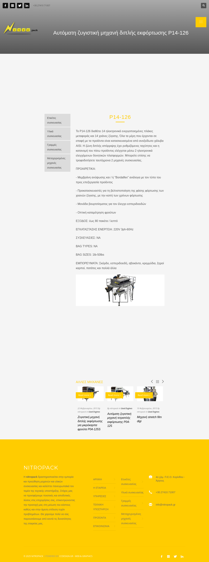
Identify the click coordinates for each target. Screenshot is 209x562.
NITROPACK (37, 556)
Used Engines (94, 411)
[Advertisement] (104, 81)
